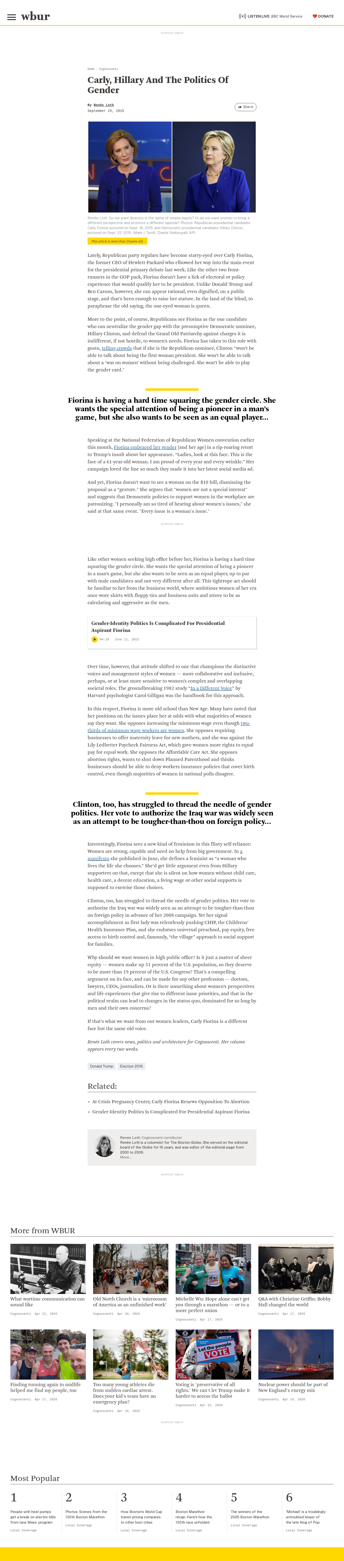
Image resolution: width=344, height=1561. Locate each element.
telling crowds (117, 348)
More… (126, 1157)
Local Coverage (23, 1530)
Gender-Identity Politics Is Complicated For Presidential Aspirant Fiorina (171, 1112)
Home (91, 69)
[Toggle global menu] (11, 17)
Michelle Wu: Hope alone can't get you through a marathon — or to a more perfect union (212, 1305)
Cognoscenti (108, 69)
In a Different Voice (211, 688)
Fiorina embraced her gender (145, 447)
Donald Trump (101, 1066)
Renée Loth (104, 105)
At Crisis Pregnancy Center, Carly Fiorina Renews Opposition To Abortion (170, 1102)
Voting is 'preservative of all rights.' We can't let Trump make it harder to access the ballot (213, 1391)
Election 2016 (131, 1066)
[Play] (94, 639)
